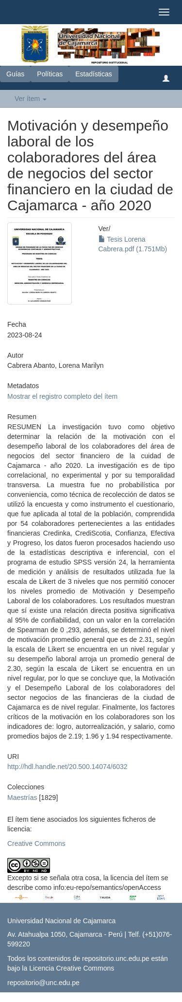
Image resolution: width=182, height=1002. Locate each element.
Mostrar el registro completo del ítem (62, 396)
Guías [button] (15, 74)
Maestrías (22, 797)
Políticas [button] (50, 74)
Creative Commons (36, 843)
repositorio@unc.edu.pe (43, 983)
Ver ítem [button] (31, 98)
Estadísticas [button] (93, 74)
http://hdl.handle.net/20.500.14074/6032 (67, 766)
